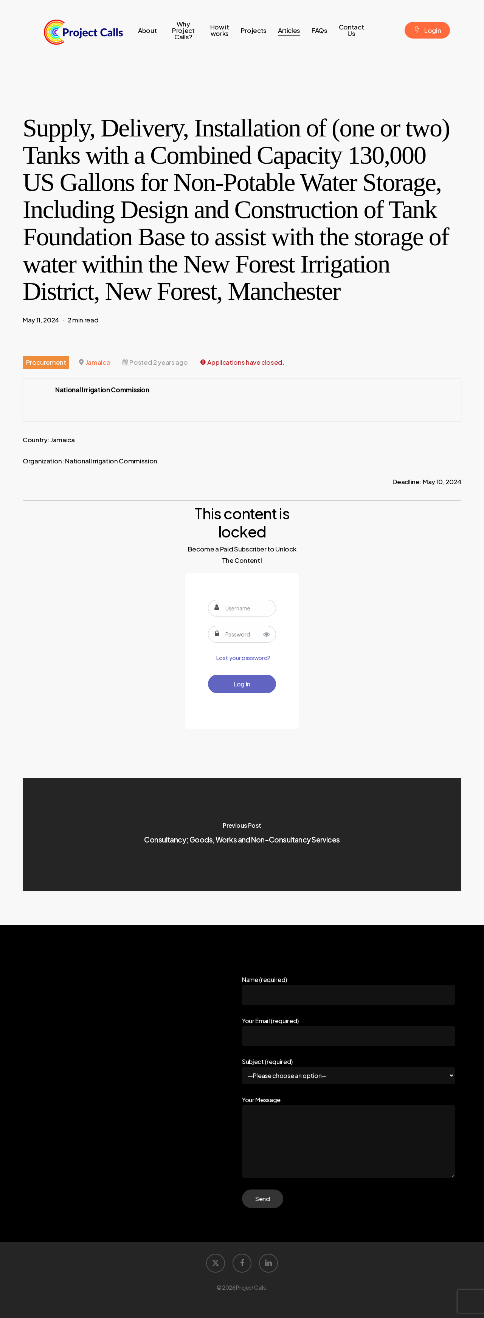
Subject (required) (348, 1071)
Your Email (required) (348, 1031)
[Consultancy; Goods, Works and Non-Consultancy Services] (242, 834)
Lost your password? (243, 657)
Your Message (348, 1138)
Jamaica (98, 362)
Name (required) (348, 990)
